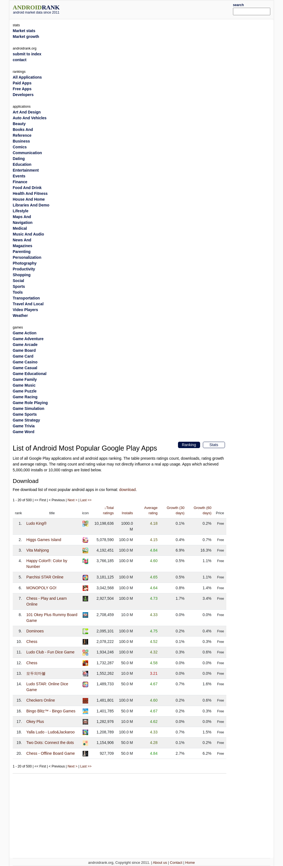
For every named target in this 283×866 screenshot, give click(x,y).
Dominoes (35, 631)
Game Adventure (28, 339)
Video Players (25, 309)
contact (20, 60)
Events (19, 176)
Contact (176, 862)
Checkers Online (40, 700)
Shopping (22, 275)
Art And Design (27, 112)
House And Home (29, 199)
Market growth (26, 36)
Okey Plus (35, 721)
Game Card (23, 356)
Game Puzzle (24, 391)
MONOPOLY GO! (41, 588)
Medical (20, 228)
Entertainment (26, 170)
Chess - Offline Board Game (50, 753)
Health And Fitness (30, 193)
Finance (20, 182)
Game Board (24, 350)
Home (190, 862)
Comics (20, 147)
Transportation (26, 298)
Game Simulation (28, 408)
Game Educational (29, 373)
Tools (18, 292)
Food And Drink (27, 187)
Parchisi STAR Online (44, 577)
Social (18, 280)
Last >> (85, 500)
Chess (31, 641)
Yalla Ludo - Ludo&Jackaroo (50, 732)
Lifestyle (20, 211)
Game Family (25, 379)
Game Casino (25, 362)
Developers (23, 94)
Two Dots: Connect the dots (50, 742)
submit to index (27, 54)
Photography (24, 263)
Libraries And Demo (31, 205)
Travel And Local (28, 304)
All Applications (27, 77)
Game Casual (25, 368)
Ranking (189, 445)
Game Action (24, 333)
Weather (20, 315)
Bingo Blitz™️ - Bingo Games (50, 711)
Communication (27, 153)
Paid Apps (22, 83)
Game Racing (25, 397)
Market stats (24, 31)
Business (21, 141)
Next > (73, 500)
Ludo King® (36, 523)
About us (160, 862)
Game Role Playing (30, 402)
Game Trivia (24, 426)
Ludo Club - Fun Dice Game (50, 652)
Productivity (24, 269)
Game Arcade (25, 344)
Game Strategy (26, 420)
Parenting (22, 251)
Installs (127, 513)
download (127, 489)
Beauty (19, 124)
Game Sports (25, 414)
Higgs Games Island (43, 539)
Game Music (24, 385)
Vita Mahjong (37, 550)
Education (22, 164)
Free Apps (22, 89)
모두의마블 (36, 673)
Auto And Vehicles (29, 118)
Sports (19, 286)
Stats (213, 445)
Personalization (27, 257)
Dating (19, 158)
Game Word (23, 432)
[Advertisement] (152, 9)
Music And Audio (28, 234)
